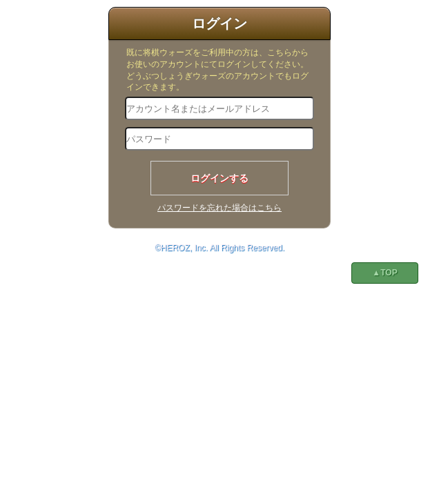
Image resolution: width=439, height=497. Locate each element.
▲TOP (384, 272)
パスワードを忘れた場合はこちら (219, 208)
